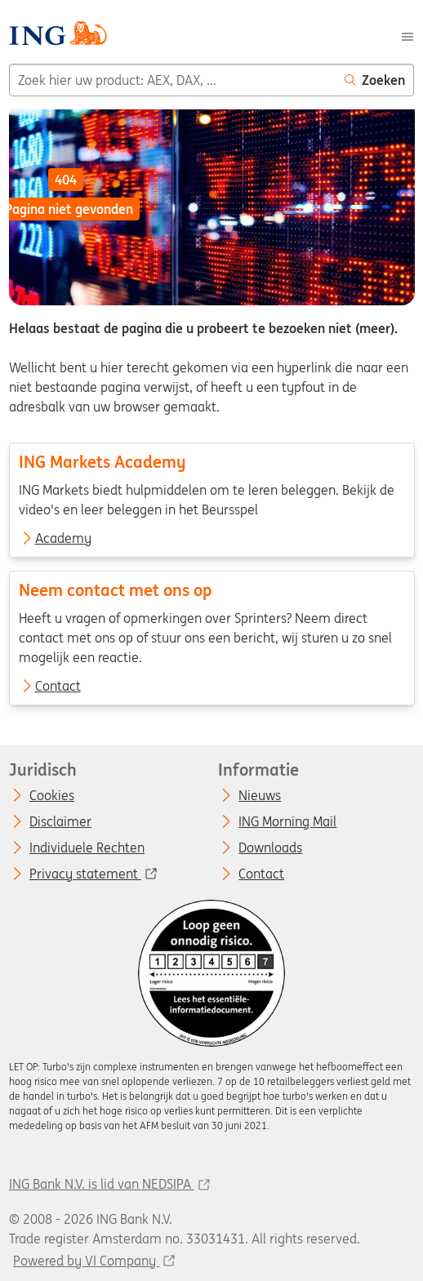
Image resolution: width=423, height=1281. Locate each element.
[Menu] (407, 35)
